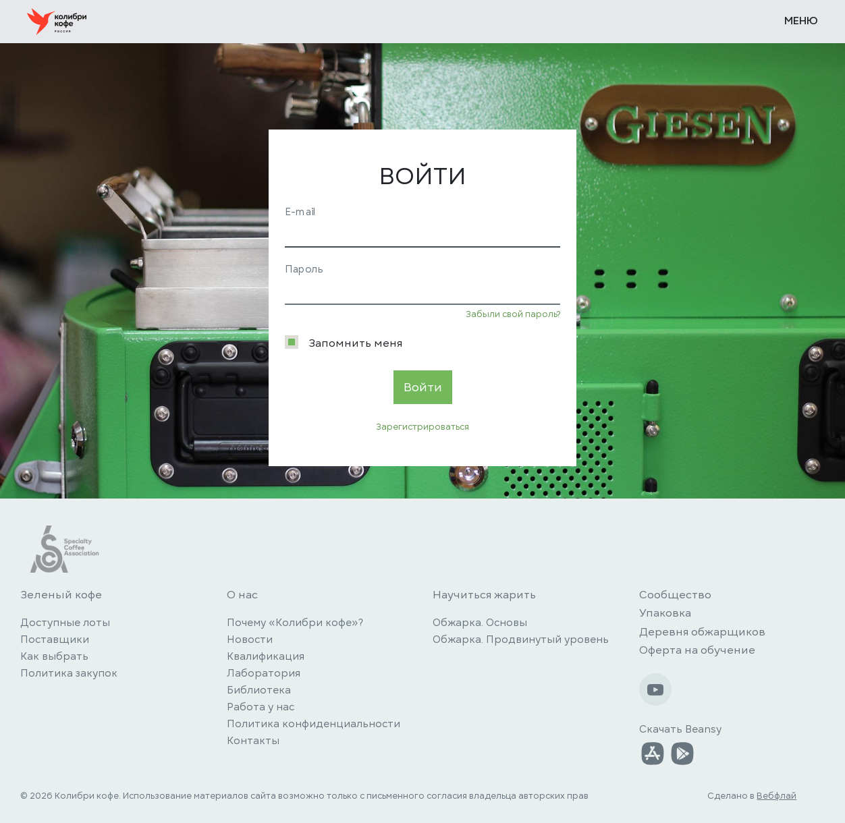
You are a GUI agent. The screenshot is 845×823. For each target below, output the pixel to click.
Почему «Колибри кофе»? (295, 622)
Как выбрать (54, 656)
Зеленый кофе (61, 595)
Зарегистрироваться (422, 427)
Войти (423, 386)
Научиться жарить (484, 595)
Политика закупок (68, 673)
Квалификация (265, 656)
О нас (242, 595)
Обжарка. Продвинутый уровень (521, 639)
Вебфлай (776, 796)
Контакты (253, 740)
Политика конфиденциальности (313, 724)
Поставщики (54, 639)
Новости (250, 639)
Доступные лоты (65, 622)
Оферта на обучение (697, 650)
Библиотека (259, 690)
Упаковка (665, 613)
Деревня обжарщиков (702, 632)
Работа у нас (260, 707)
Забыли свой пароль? (513, 314)
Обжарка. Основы (480, 622)
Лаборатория (263, 673)
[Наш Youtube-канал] (655, 689)
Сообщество (675, 595)
